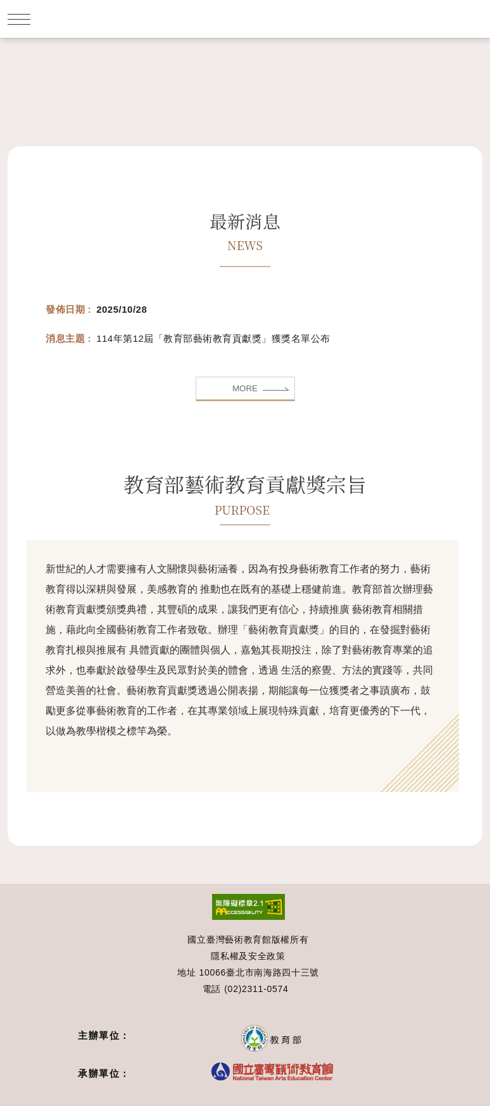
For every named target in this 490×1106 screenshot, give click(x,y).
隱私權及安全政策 (248, 956)
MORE (245, 388)
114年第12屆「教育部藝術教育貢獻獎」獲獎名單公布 (213, 338)
